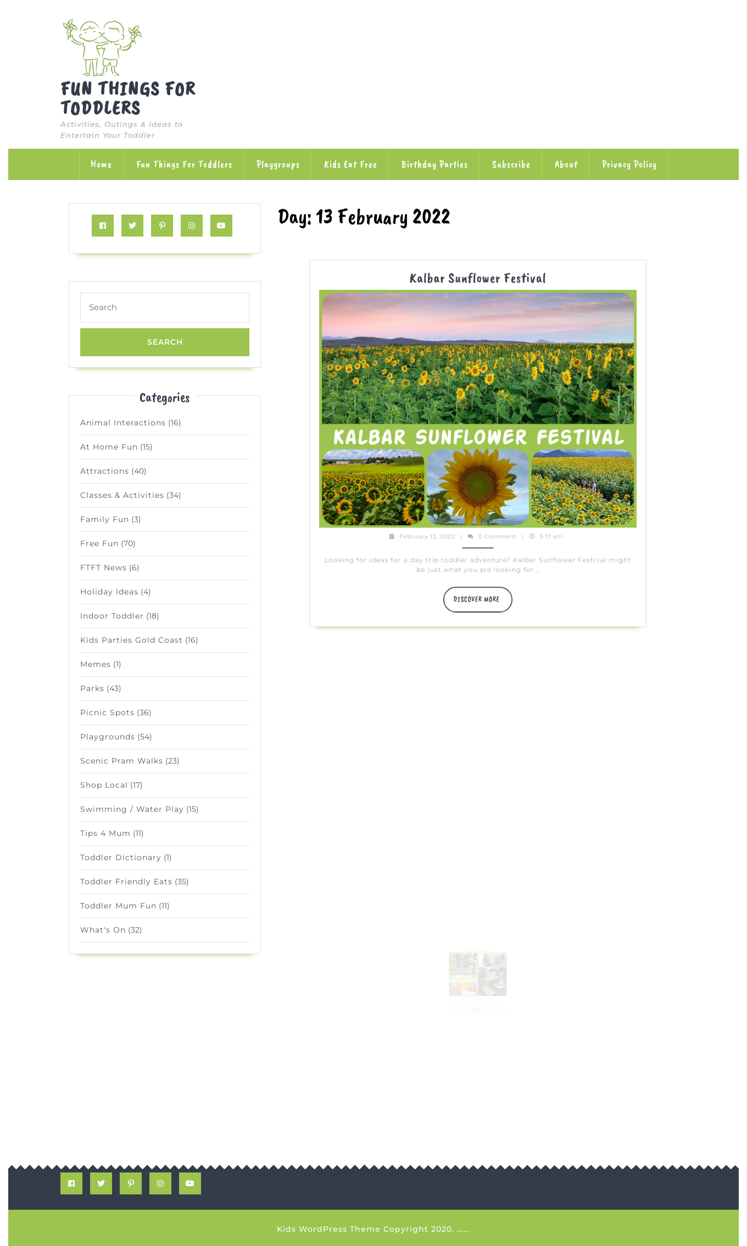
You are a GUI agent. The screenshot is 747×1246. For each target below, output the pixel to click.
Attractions (104, 471)
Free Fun (99, 543)
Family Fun (104, 519)
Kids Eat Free (350, 164)
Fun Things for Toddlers (128, 98)
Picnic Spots (107, 712)
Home (101, 164)
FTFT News (103, 568)
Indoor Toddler (112, 616)
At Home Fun (109, 447)
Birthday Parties (435, 164)
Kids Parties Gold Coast (131, 640)
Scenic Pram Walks (121, 761)
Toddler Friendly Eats (126, 881)
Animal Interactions (123, 423)
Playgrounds (107, 737)
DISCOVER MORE (480, 572)
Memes (95, 664)
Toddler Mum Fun (118, 906)
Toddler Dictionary (120, 857)
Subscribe (511, 164)
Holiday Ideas (109, 592)
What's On (103, 930)
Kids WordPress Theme (329, 1229)
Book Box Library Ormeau (478, 946)
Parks (92, 688)
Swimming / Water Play (132, 809)
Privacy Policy (629, 164)
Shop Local (104, 785)
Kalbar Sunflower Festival (477, 431)
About (566, 164)
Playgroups (278, 164)
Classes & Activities (122, 495)
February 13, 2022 (456, 543)
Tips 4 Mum (105, 833)
